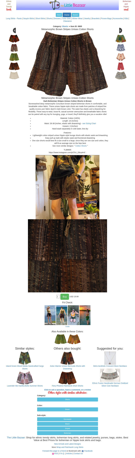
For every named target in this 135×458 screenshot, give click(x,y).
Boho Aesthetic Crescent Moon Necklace (110, 366)
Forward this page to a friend (54, 451)
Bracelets (95, 18)
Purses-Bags (106, 18)
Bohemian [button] (67, 433)
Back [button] (59, 15)
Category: (41, 395)
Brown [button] (67, 409)
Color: (40, 405)
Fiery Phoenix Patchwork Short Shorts (67, 386)
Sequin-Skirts (28, 18)
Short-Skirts (40, 18)
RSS (56, 453)
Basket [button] (75, 15)
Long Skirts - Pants (14, 18)
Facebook (88, 451)
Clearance (67, 21)
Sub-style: (41, 415)
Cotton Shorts (81, 146)
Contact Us (78, 453)
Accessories (118, 18)
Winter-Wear (77, 18)
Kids (126, 18)
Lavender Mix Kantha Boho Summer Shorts (25, 386)
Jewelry (87, 18)
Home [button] (66, 15)
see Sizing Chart (89, 123)
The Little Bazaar (16, 437)
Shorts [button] (67, 399)
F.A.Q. (62, 453)
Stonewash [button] (67, 419)
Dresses (57, 18)
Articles (69, 453)
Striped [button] (67, 428)
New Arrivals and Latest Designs (67, 444)
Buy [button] (65, 296)
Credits (67, 326)
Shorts (49, 18)
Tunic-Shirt (66, 18)
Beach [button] (67, 424)
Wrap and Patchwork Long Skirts (69, 447)
